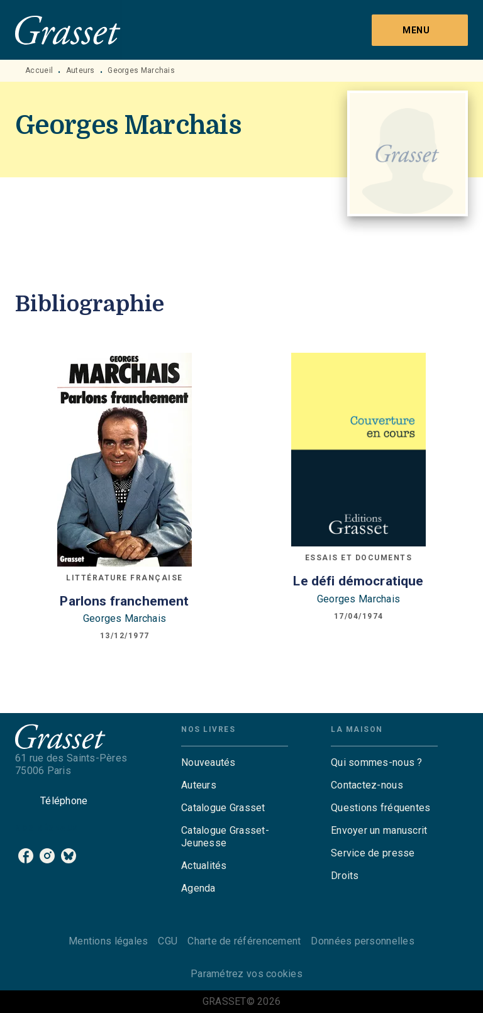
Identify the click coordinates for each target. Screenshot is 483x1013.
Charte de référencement (244, 941)
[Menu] (420, 30)
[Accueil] (68, 30)
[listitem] (25, 855)
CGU (167, 941)
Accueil (39, 70)
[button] (234, 762)
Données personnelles (362, 941)
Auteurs (80, 70)
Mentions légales (108, 941)
